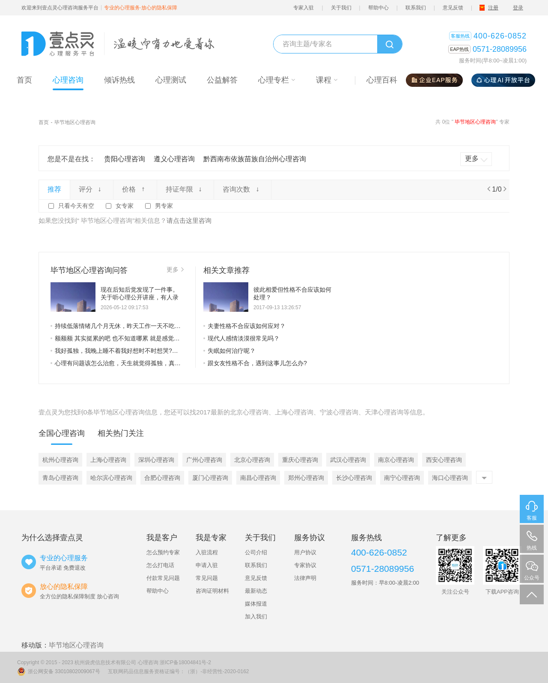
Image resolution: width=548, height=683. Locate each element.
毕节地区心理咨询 (74, 122)
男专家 (164, 205)
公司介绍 (256, 552)
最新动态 (256, 591)
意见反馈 (453, 8)
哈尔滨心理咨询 (111, 477)
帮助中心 (378, 8)
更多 (175, 269)
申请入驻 (207, 565)
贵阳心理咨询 (124, 159)
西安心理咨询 (444, 459)
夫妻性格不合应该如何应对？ (244, 326)
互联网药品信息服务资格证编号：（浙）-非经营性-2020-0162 (178, 671)
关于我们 (341, 8)
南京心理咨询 (396, 459)
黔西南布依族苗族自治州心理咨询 (254, 159)
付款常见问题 (163, 578)
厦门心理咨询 (210, 477)
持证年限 (185, 189)
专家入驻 (303, 8)
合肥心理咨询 (162, 477)
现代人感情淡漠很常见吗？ (241, 338)
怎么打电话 (160, 565)
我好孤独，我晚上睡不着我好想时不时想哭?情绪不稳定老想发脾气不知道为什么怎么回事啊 (117, 351)
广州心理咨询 (204, 459)
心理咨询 (148, 662)
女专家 (125, 205)
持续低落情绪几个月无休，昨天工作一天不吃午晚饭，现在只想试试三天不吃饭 (117, 326)
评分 (91, 189)
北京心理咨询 (252, 459)
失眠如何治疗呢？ (229, 351)
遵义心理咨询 (174, 159)
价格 (135, 189)
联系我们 (415, 8)
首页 (44, 122)
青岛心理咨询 (60, 477)
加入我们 (256, 616)
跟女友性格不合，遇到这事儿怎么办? (255, 363)
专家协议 (305, 565)
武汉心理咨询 (348, 459)
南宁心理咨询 (402, 477)
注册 (493, 8)
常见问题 (207, 578)
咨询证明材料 (212, 591)
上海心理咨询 (108, 459)
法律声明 (305, 578)
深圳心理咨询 (156, 459)
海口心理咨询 (450, 477)
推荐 (54, 189)
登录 (518, 8)
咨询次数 (242, 189)
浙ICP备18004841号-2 (185, 662)
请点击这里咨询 (189, 220)
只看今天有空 (76, 205)
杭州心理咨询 (60, 459)
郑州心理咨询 (306, 477)
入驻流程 (207, 552)
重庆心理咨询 (300, 459)
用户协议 (305, 552)
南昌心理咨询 (258, 477)
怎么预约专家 (163, 552)
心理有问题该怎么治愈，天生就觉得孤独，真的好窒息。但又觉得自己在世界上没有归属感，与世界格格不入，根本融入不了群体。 (117, 363)
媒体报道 (256, 603)
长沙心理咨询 (354, 477)
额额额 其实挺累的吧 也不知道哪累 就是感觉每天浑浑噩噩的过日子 (117, 338)
